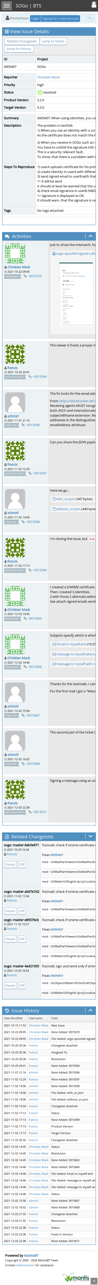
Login (35, 18)
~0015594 (39, 376)
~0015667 (32, 715)
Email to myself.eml (71, 644)
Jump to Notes (53, 41)
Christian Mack (48, 77)
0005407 (57, 854)
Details (10, 864)
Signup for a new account (61, 18)
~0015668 (32, 763)
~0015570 (34, 276)
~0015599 (39, 570)
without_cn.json (68, 509)
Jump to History (19, 48)
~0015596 (32, 425)
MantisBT (31, 1255)
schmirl (12, 416)
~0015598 (32, 521)
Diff (21, 864)
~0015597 (39, 473)
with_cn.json (65, 499)
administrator (25, 1265)
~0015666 (34, 666)
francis (12, 367)
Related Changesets (22, 41)
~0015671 (39, 812)
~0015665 (34, 618)
